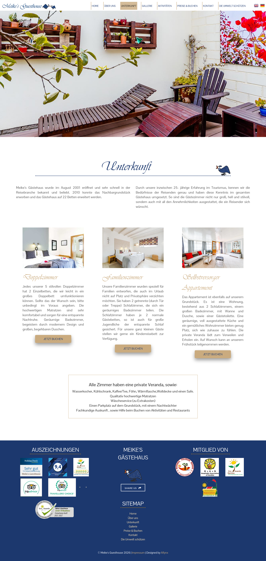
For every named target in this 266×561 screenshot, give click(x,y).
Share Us (131, 488)
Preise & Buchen (187, 6)
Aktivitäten (165, 6)
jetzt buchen (53, 339)
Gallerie (147, 6)
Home (95, 6)
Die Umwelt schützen (232, 6)
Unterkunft (128, 6)
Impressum (138, 552)
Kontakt (208, 6)
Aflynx (164, 552)
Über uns (110, 6)
